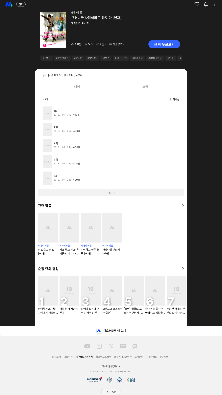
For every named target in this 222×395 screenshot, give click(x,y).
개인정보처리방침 (84, 356)
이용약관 (68, 356)
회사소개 (56, 356)
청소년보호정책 (103, 356)
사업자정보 (151, 356)
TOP (111, 391)
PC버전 (164, 356)
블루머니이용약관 (123, 356)
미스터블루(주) (111, 366)
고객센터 (139, 356)
